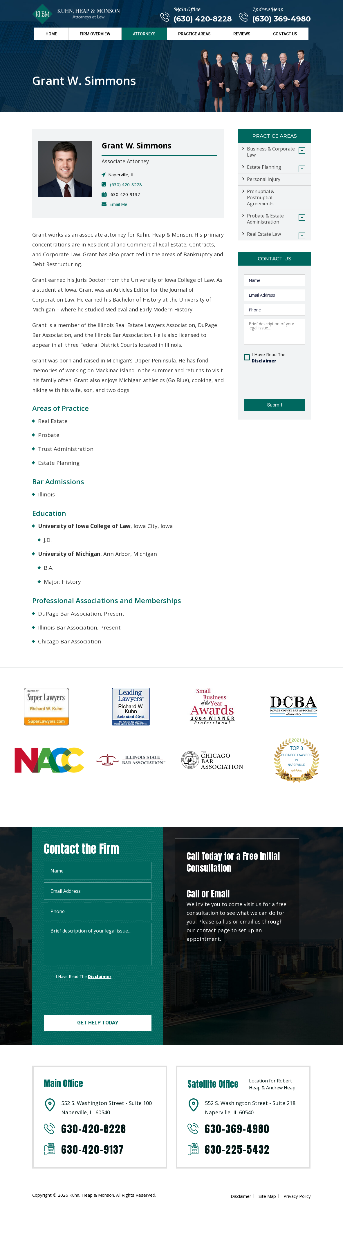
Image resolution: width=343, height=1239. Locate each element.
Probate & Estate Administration (265, 219)
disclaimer (99, 976)
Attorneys (144, 33)
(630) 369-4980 (281, 18)
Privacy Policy (297, 1196)
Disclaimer (264, 361)
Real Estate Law (264, 234)
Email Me (118, 204)
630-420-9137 (93, 1149)
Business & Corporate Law (271, 152)
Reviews (241, 33)
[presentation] (273, 377)
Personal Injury (263, 179)
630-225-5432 (238, 1149)
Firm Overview (95, 33)
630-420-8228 (94, 1129)
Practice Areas (194, 33)
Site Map (267, 1196)
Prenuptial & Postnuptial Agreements (260, 197)
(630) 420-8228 (202, 18)
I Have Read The (269, 357)
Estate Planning (264, 167)
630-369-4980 (238, 1129)
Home (51, 33)
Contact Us (285, 33)
